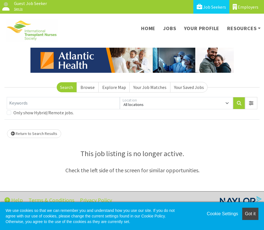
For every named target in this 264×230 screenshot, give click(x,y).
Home (148, 28)
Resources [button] (241, 28)
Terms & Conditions (51, 200)
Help (13, 200)
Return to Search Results (34, 133)
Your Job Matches (150, 87)
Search (66, 87)
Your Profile (202, 28)
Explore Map (114, 87)
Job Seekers (211, 6)
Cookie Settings (222, 213)
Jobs (169, 28)
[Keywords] (63, 103)
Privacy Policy (96, 200)
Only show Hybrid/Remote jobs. (43, 112)
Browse (87, 87)
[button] (251, 103)
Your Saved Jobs (189, 87)
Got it (250, 213)
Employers (245, 6)
